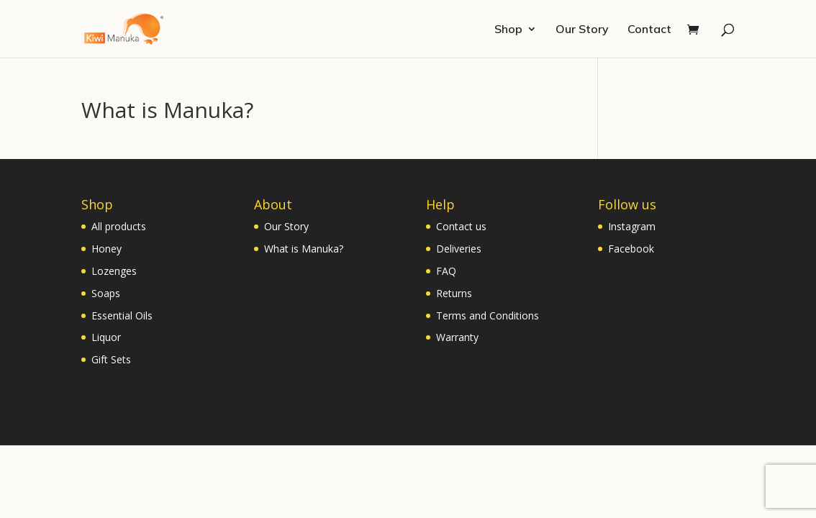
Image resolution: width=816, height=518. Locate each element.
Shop (508, 30)
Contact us (461, 226)
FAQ (446, 271)
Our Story (582, 30)
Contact (649, 30)
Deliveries (458, 248)
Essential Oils (122, 315)
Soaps (105, 293)
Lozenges (114, 271)
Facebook (631, 248)
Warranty (457, 337)
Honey (106, 248)
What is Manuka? (303, 248)
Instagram (632, 226)
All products (118, 226)
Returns (454, 293)
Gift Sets (111, 359)
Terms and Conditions (487, 315)
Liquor (106, 337)
